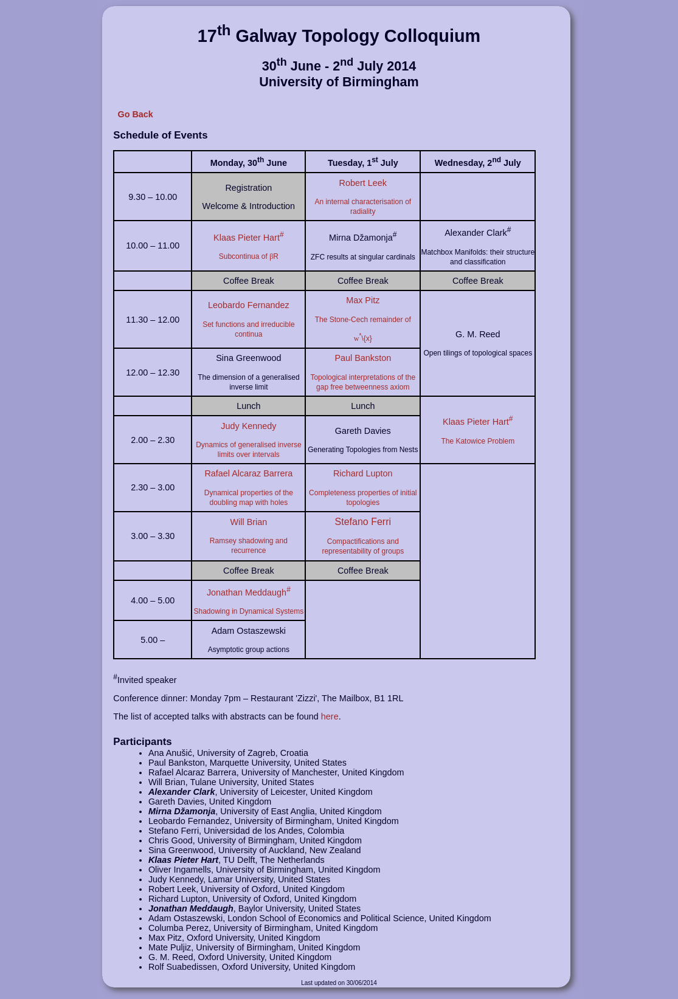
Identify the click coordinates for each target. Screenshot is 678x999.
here (330, 716)
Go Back (135, 114)
